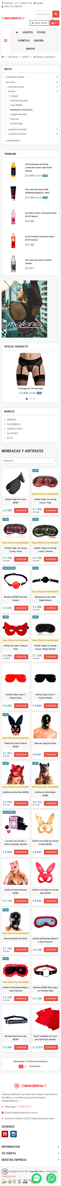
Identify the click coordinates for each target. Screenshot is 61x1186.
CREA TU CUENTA (12, 6)
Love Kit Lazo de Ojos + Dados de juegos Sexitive (15, 842)
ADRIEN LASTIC (14, 428)
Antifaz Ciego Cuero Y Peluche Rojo (16, 696)
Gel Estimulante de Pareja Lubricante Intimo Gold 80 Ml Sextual (38, 167)
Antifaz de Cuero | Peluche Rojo (16, 647)
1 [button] (27, 399)
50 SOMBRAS (13, 424)
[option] (30, 373)
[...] (20, 1100)
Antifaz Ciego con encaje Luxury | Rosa (15, 550)
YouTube (5, 1134)
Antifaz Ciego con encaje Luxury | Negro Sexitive (45, 647)
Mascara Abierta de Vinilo (15, 938)
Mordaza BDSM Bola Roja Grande (15, 598)
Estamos (7, 3)
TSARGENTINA (9, 1176)
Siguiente (35, 1066)
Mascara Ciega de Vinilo (45, 743)
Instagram (13, 1134)
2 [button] (30, 399)
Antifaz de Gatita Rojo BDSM (16, 792)
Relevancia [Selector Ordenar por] (8, 460)
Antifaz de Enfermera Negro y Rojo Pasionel (15, 989)
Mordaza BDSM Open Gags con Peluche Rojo (45, 989)
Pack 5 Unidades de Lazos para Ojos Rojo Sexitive (45, 1038)
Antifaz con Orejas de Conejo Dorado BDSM (45, 842)
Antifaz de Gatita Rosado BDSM (15, 891)
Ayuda (38, 3)
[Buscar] (47, 14)
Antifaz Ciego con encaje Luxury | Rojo (45, 501)
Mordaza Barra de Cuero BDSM (16, 1038)
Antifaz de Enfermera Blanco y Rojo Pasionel (45, 940)
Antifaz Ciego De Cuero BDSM (15, 501)
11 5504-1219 (23, 3)
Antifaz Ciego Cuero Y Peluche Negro (45, 696)
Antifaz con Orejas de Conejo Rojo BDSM (45, 891)
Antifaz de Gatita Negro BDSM (45, 794)
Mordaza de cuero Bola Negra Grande (45, 598)
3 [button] (34, 399)
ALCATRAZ (12, 433)
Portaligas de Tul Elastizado (30, 388)
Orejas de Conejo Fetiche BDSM (15, 745)
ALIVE (9, 438)
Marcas (9, 411)
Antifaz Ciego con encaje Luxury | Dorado (45, 550)
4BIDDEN (11, 419)
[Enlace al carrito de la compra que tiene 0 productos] (54, 23)
